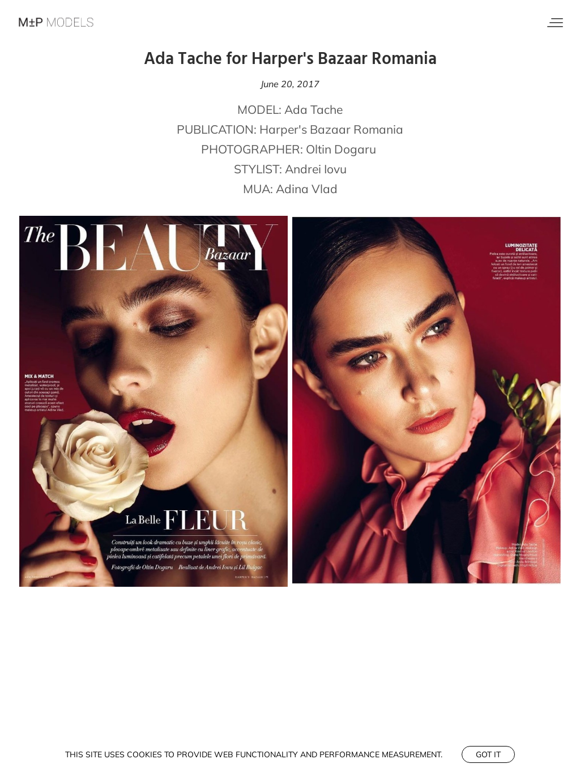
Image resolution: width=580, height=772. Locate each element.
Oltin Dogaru (341, 149)
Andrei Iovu (316, 168)
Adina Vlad (307, 188)
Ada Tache (313, 109)
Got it (488, 754)
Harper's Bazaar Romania (331, 129)
